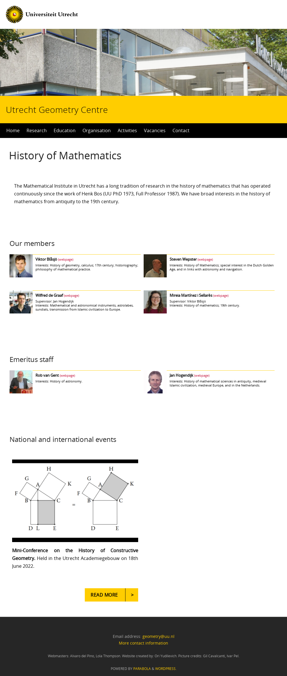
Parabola (142, 668)
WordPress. (166, 668)
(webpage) (65, 259)
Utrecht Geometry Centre (72, 91)
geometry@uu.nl (158, 636)
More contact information (143, 643)
